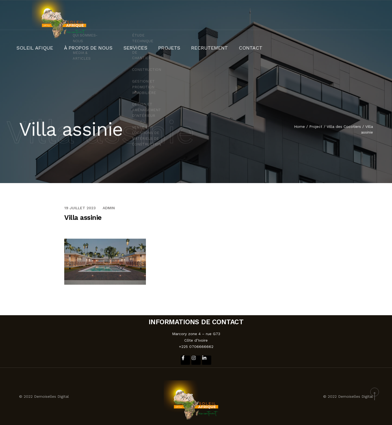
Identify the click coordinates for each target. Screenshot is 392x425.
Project (315, 127)
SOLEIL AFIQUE (187, 15)
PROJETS (298, 15)
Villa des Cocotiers (344, 127)
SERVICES (270, 15)
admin (109, 208)
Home (299, 127)
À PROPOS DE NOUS (231, 15)
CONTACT (367, 15)
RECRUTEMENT (332, 15)
